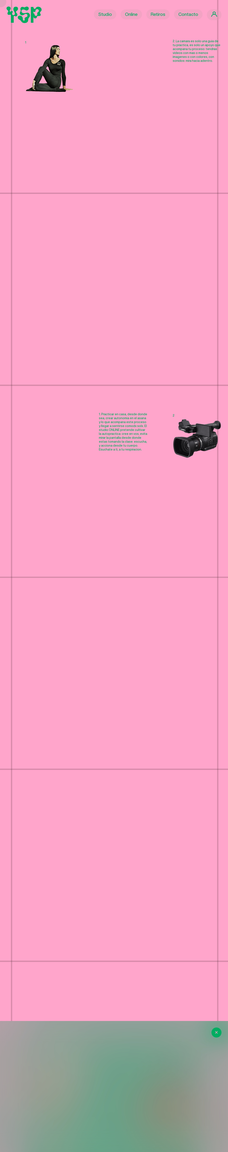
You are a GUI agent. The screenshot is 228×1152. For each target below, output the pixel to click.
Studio (105, 14)
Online (131, 14)
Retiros (158, 14)
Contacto (188, 14)
